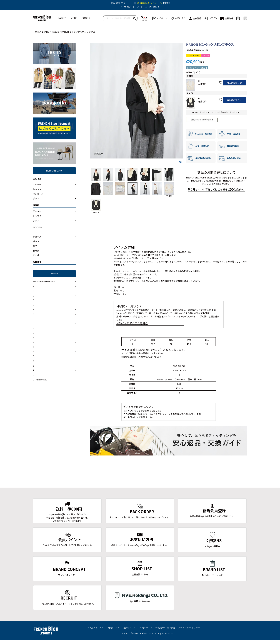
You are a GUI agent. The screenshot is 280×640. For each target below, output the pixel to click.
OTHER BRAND (40, 379)
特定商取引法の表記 (165, 627)
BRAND (45, 31)
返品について (130, 627)
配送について (114, 627)
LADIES (62, 18)
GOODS (85, 18)
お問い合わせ (146, 627)
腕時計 (36, 250)
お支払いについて (96, 627)
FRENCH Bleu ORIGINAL (44, 281)
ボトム (36, 198)
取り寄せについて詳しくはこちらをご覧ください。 (216, 189)
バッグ (36, 241)
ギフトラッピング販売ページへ (138, 417)
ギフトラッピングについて (138, 406)
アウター (37, 184)
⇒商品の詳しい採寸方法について (141, 357)
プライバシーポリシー (189, 627)
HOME (37, 31)
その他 (36, 255)
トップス (37, 189)
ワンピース (38, 193)
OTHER (37, 262)
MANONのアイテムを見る (132, 323)
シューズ (37, 236)
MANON (55, 31)
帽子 (35, 245)
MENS (74, 18)
